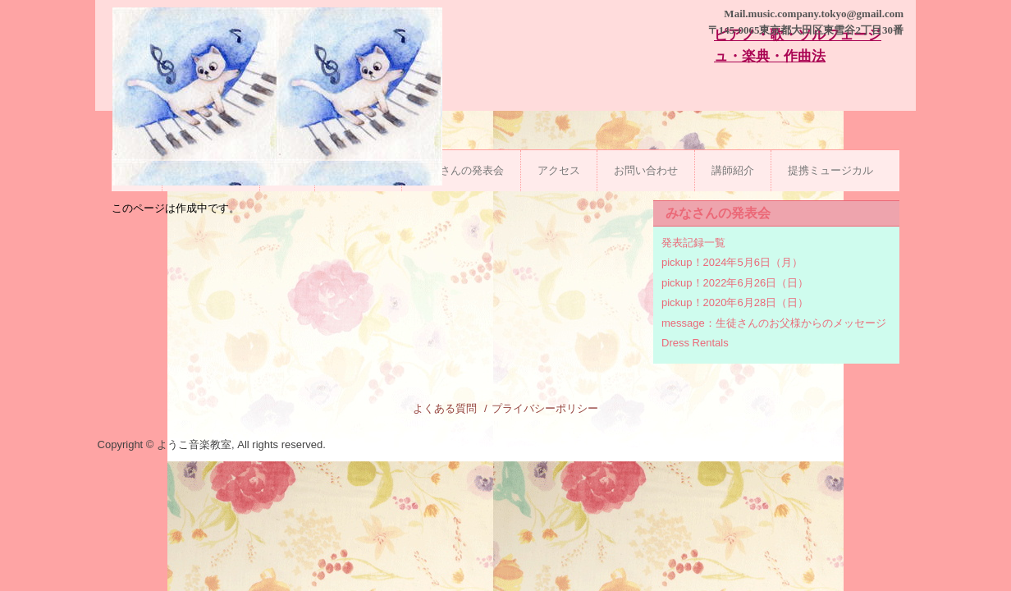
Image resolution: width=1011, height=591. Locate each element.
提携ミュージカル (830, 170)
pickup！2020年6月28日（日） (734, 302)
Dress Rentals (695, 343)
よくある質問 (445, 408)
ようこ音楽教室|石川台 (277, 121)
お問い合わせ (646, 170)
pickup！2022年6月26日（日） (734, 283)
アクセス (559, 170)
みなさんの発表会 (461, 170)
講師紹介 (732, 170)
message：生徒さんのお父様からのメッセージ (773, 323)
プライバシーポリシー (545, 408)
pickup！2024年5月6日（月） (732, 262)
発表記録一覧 (693, 242)
